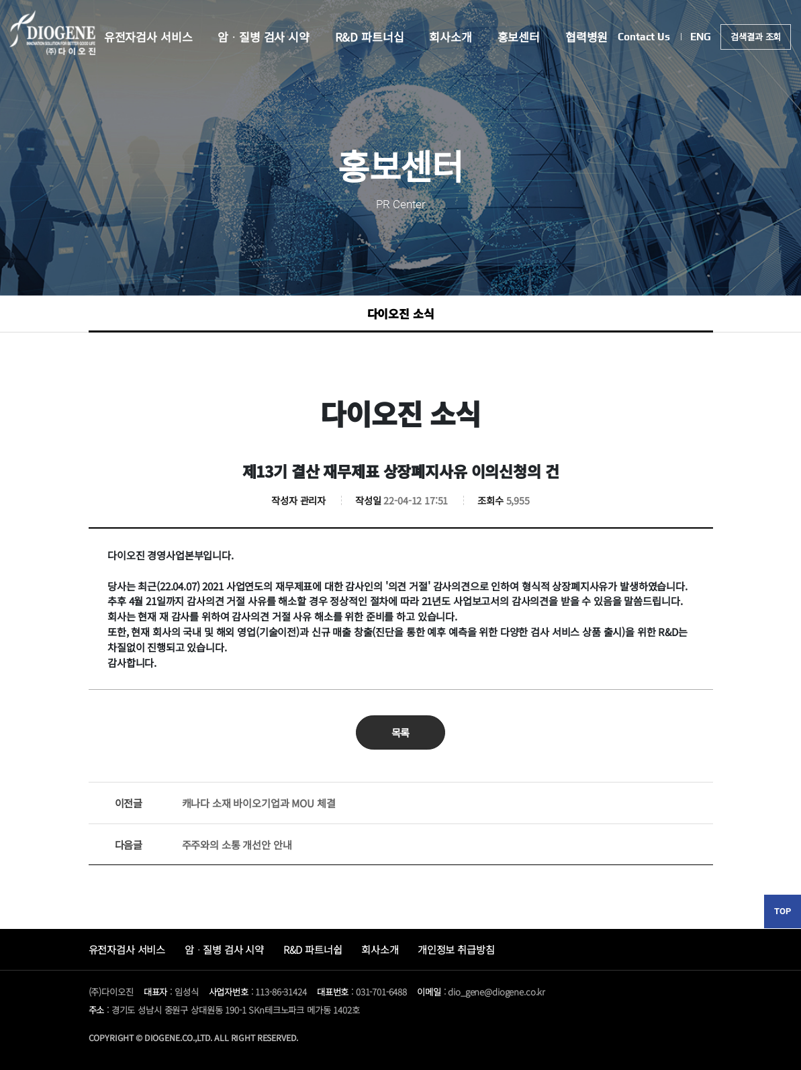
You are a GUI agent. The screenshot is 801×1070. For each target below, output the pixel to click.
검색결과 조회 (756, 37)
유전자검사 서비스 (147, 37)
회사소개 (450, 37)
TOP (782, 911)
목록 (400, 732)
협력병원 (586, 37)
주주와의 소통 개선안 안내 (203, 844)
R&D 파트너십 (369, 37)
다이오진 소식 (400, 313)
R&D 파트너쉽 (312, 949)
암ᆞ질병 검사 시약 (264, 37)
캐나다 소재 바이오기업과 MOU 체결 (225, 803)
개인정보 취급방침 (456, 949)
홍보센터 (519, 37)
